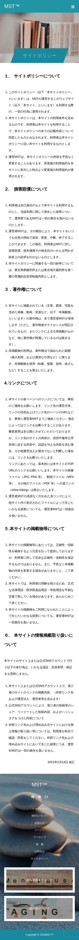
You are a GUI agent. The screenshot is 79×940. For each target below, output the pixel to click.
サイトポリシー (39, 858)
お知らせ (40, 822)
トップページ (39, 808)
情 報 (39, 844)
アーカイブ (39, 837)
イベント (40, 830)
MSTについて (39, 815)
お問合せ (40, 851)
